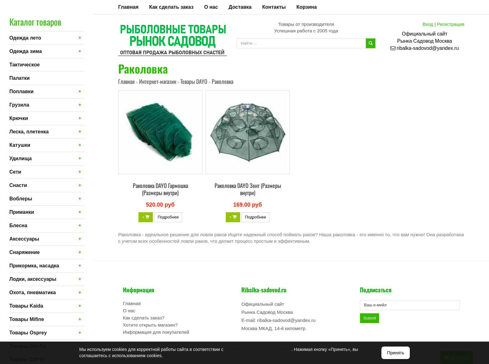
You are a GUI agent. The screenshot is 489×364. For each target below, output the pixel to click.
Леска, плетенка (29, 131)
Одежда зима (25, 51)
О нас (211, 7)
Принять (395, 352)
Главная (128, 7)
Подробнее (167, 217)
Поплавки (21, 91)
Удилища (20, 158)
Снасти (18, 185)
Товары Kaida (26, 306)
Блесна (18, 225)
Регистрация (450, 24)
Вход (428, 24)
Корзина (306, 7)
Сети (15, 172)
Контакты (274, 7)
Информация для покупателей (156, 332)
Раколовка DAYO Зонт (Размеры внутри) (248, 189)
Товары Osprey (28, 332)
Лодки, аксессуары (32, 279)
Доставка (240, 7)
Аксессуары (24, 239)
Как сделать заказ (171, 7)
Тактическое (24, 64)
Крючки (18, 118)
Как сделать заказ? (143, 317)
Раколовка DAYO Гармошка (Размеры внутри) (160, 189)
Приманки (21, 212)
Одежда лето (25, 38)
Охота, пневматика (32, 292)
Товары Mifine (26, 319)
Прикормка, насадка (34, 265)
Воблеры (20, 198)
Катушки (19, 145)
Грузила (19, 105)
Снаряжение (24, 252)
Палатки (19, 78)
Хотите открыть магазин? (150, 325)
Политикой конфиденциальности (258, 349)
